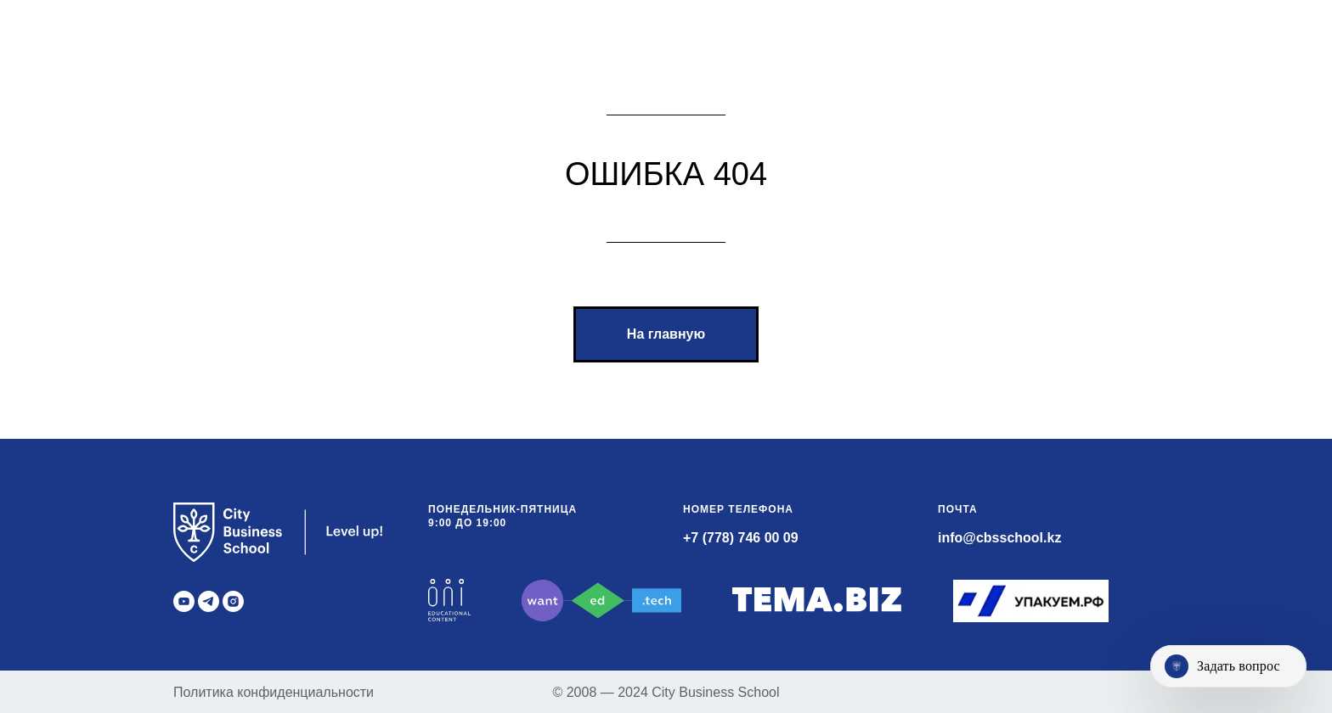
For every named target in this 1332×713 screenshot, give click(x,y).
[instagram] (233, 601)
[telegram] (208, 601)
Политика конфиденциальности (273, 692)
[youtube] (184, 601)
